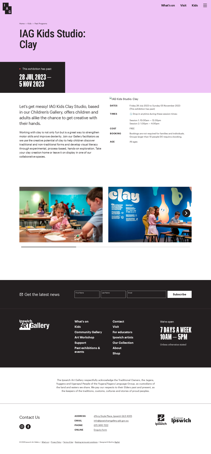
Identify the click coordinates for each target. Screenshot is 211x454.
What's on (168, 5)
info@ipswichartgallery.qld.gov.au (111, 420)
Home (21, 23)
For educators (122, 332)
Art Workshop (84, 337)
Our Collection (123, 342)
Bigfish (117, 442)
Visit (183, 5)
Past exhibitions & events (87, 349)
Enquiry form (100, 429)
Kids (195, 5)
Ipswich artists (123, 337)
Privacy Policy (56, 442)
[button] (186, 213)
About (117, 348)
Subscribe (179, 294)
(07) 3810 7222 (101, 425)
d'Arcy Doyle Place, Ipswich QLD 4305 (113, 416)
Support (80, 342)
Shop (116, 353)
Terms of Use (68, 442)
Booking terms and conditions (86, 442)
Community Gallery (88, 332)
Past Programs (41, 23)
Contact (118, 321)
